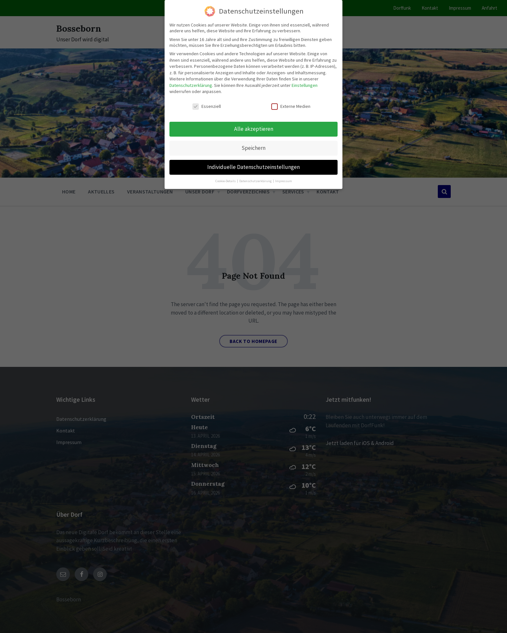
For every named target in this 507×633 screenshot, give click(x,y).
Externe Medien (290, 106)
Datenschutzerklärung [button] (255, 181)
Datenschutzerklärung (190, 85)
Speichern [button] (253, 147)
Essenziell (206, 106)
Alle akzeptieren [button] (253, 128)
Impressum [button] (283, 181)
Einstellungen (305, 85)
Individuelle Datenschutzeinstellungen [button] (253, 167)
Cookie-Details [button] (225, 181)
